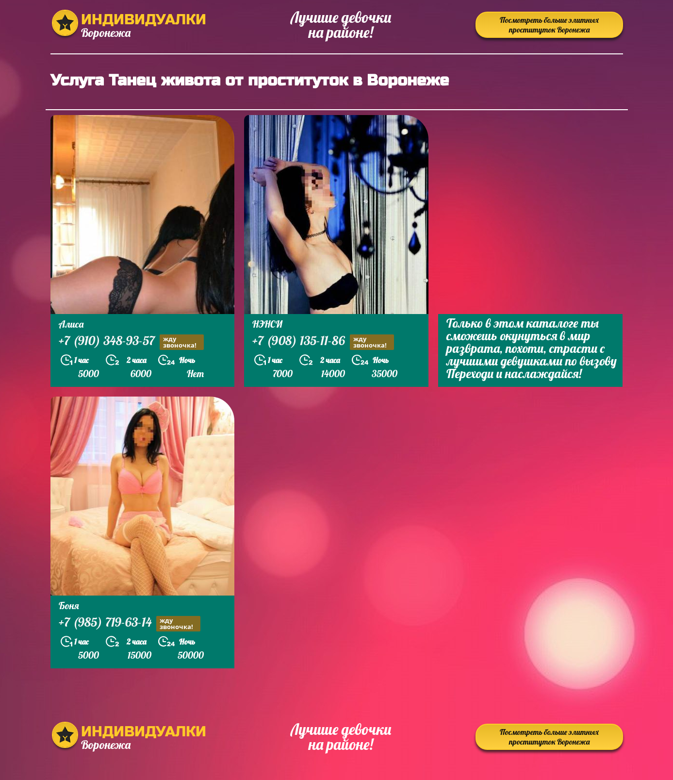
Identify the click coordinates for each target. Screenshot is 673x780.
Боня (69, 605)
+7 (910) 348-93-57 (131, 342)
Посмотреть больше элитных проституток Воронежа (549, 24)
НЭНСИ (267, 324)
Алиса (71, 324)
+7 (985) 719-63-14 (129, 623)
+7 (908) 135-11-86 (323, 342)
